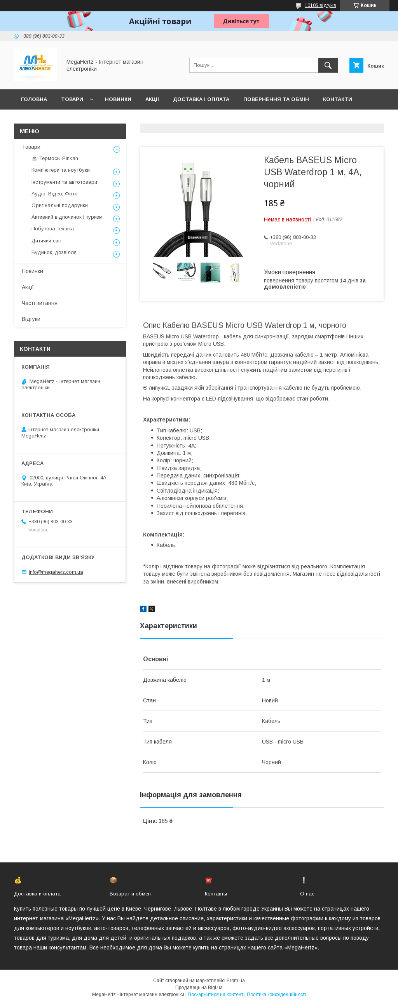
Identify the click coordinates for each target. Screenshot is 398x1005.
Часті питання (40, 303)
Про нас (33, 119)
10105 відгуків (320, 5)
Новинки (118, 99)
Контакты (216, 894)
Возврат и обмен (130, 894)
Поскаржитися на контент (215, 994)
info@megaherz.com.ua (56, 572)
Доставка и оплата (37, 894)
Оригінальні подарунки (59, 205)
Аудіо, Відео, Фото (54, 194)
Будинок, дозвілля (54, 252)
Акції (152, 99)
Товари (72, 99)
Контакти (337, 99)
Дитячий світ (46, 241)
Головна (34, 99)
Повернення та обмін (276, 99)
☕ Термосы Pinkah (54, 158)
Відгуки (31, 319)
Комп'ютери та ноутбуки (60, 170)
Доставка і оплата (201, 99)
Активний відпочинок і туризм (67, 217)
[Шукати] (328, 65)
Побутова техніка (52, 229)
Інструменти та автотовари (64, 182)
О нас (307, 894)
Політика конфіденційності (276, 994)
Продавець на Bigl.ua (199, 987)
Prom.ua (236, 980)
